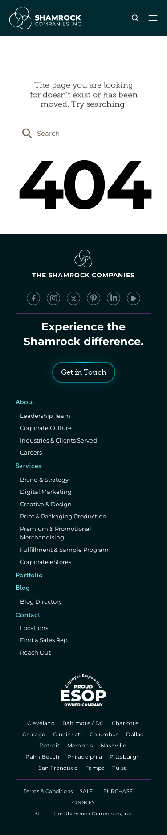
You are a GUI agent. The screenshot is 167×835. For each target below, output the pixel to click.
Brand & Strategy (44, 479)
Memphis (81, 745)
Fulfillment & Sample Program (64, 549)
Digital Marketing (46, 491)
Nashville (114, 745)
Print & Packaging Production (63, 516)
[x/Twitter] (73, 298)
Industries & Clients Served (58, 440)
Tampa (96, 767)
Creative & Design (46, 504)
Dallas (135, 734)
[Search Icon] (135, 18)
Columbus (104, 734)
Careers (31, 452)
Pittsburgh (125, 756)
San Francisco (59, 767)
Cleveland (41, 723)
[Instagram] (53, 298)
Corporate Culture (46, 427)
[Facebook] (33, 298)
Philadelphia (85, 756)
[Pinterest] (93, 298)
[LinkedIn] (113, 298)
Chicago (34, 734)
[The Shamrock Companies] (45, 18)
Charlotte (126, 723)
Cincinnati (68, 734)
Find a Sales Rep (44, 639)
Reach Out (35, 652)
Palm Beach (43, 756)
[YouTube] (133, 298)
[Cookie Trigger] (83, 802)
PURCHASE (118, 791)
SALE (86, 791)
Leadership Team (45, 415)
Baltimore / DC (84, 723)
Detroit (50, 745)
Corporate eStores (45, 561)
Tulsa (121, 767)
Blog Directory (41, 601)
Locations (34, 627)
